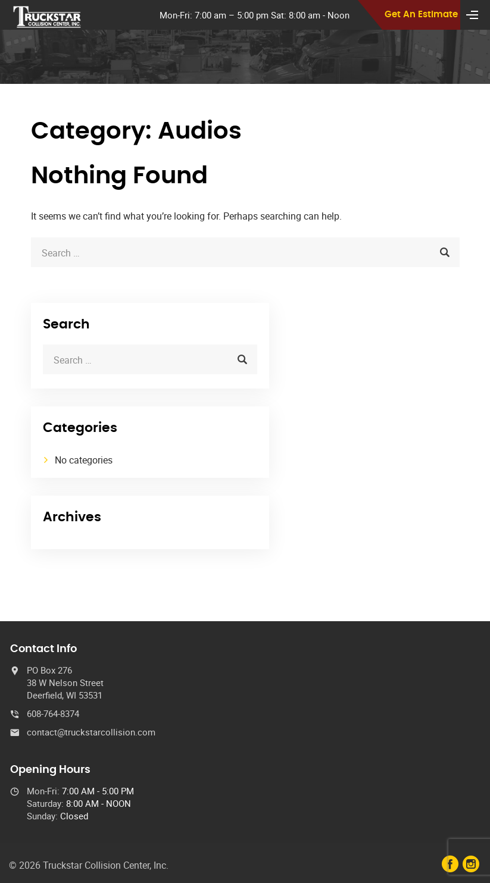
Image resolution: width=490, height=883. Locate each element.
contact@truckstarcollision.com (91, 732)
